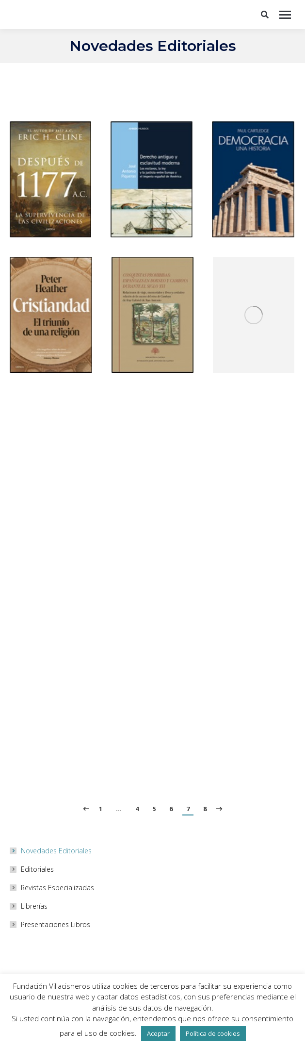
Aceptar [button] (158, 1033)
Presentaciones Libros (55, 924)
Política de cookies (213, 1033)
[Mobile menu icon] (285, 14)
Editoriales (37, 869)
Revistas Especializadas (57, 887)
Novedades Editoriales (56, 850)
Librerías (34, 906)
